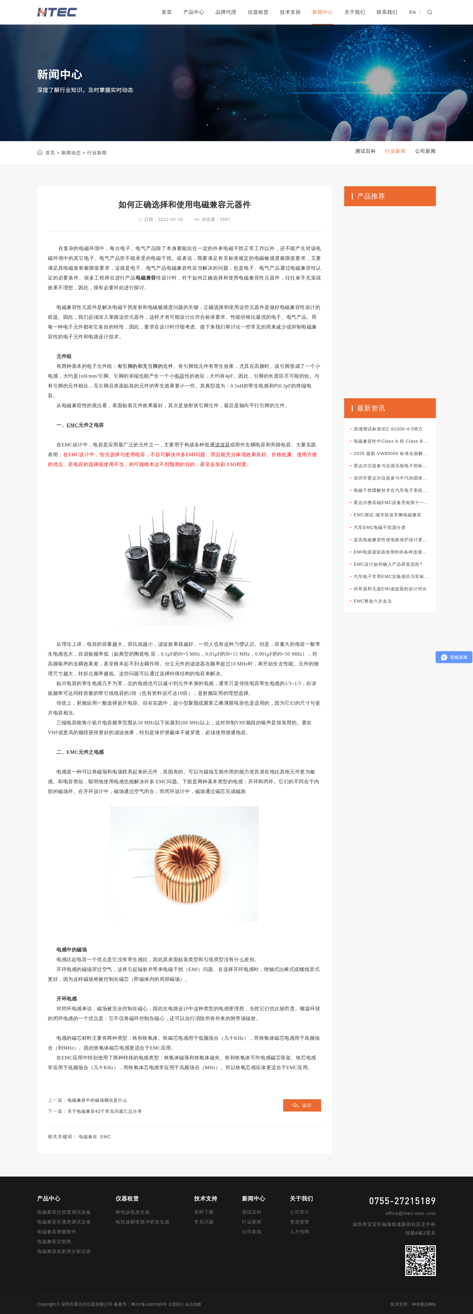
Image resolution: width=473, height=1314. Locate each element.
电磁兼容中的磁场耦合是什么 (99, 1100)
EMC (107, 1136)
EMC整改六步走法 (376, 609)
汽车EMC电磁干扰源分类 (384, 532)
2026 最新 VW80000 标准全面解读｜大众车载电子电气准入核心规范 (396, 455)
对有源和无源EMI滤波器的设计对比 (395, 596)
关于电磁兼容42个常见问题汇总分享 (107, 1111)
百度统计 (179, 1304)
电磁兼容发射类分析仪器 (64, 1251)
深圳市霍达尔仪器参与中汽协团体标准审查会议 (396, 481)
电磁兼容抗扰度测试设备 (64, 1212)
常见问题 (204, 1222)
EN (413, 12)
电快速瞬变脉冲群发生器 (143, 1222)
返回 (306, 1106)
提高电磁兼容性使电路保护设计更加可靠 (396, 545)
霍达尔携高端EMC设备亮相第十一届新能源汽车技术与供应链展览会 (396, 506)
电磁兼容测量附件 (56, 1232)
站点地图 (198, 1304)
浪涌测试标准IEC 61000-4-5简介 (393, 429)
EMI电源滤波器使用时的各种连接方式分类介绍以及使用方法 (396, 558)
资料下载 (204, 1212)
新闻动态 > (73, 152)
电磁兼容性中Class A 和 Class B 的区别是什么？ (396, 442)
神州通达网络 (423, 1304)
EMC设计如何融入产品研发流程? (392, 571)
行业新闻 (252, 1222)
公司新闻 (252, 1232)
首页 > (52, 152)
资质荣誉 (300, 1222)
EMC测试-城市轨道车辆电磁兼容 (392, 519)
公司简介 (300, 1212)
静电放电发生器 (133, 1212)
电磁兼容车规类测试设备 (64, 1222)
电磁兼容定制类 (54, 1241)
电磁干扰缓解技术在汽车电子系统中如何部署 (396, 493)
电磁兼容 (88, 1136)
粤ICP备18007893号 (150, 1304)
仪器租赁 (258, 12)
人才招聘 (300, 1232)
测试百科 (252, 1212)
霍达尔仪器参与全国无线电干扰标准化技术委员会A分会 (396, 468)
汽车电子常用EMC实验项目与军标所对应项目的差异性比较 (396, 584)
